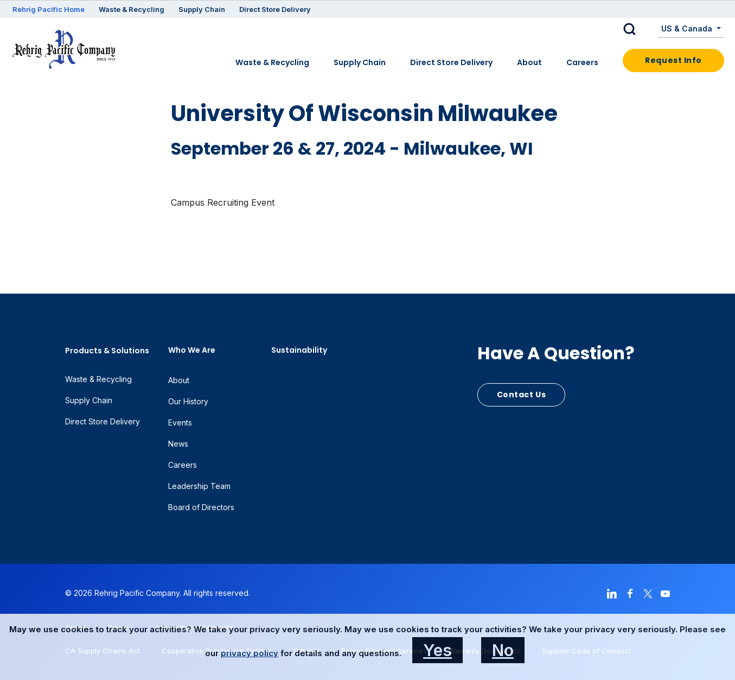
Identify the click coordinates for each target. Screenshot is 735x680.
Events (180, 422)
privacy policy (249, 653)
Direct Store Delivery (275, 9)
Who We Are (191, 350)
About (529, 62)
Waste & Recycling (131, 9)
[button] (638, 29)
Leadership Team (199, 486)
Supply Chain (201, 9)
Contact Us (521, 394)
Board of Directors (201, 507)
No (503, 650)
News (178, 443)
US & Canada (687, 28)
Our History (188, 401)
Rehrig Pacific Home (48, 9)
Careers (582, 62)
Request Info (673, 60)
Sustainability (299, 350)
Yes (437, 650)
